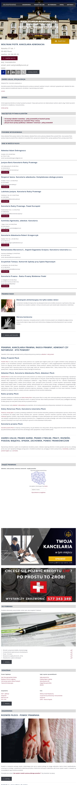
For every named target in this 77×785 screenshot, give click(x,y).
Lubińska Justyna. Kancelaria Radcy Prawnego (21, 191)
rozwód (65, 438)
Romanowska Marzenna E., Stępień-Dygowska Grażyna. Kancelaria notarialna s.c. (36, 250)
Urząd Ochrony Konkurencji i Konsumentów (51, 695)
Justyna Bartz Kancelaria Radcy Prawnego (19, 162)
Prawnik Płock (4, 361)
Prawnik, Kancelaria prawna (18, 347)
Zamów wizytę (10, 58)
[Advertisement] (38, 509)
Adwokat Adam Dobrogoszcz (13, 150)
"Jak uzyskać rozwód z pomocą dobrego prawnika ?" (27, 773)
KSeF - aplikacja (5, 693)
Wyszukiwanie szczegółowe (38, 492)
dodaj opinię (4, 108)
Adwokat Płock (5, 376)
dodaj (62, 4)
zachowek (36, 440)
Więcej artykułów (11, 335)
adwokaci (44, 354)
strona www (5, 172)
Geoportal (3, 695)
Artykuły (70, 4)
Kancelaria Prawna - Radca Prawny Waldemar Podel (23, 276)
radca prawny (21, 405)
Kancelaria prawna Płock (12, 424)
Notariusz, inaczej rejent (7, 412)
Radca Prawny (44, 347)
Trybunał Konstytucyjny (7, 683)
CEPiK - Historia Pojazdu (46, 699)
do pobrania (52, 4)
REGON (42, 685)
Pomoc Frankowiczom (56, 440)
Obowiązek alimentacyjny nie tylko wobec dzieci (37, 300)
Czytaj (7, 779)
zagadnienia (26, 4)
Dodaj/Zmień (32, 72)
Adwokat (58, 347)
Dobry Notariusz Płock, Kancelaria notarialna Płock (23, 409)
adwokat (15, 405)
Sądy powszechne (44, 677)
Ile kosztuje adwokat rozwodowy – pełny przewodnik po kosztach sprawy (27, 119)
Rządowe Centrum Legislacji (8, 679)
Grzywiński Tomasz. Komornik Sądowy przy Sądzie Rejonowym (28, 262)
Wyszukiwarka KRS (44, 681)
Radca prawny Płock (10, 394)
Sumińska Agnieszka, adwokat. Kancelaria (19, 221)
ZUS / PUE (3, 699)
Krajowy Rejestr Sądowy (46, 679)
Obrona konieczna (24, 317)
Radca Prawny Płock (27, 397)
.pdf (71, 650)
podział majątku (10, 440)
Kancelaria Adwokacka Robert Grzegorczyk (19, 235)
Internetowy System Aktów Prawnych (10, 681)
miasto (46, 486)
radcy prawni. (50, 354)
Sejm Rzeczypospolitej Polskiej (9, 677)
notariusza (4, 416)
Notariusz (7, 350)
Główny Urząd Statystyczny (47, 693)
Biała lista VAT (4, 697)
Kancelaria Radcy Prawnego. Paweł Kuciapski (20, 206)
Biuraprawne (9, 4)
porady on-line (39, 4)
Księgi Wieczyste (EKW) (45, 683)
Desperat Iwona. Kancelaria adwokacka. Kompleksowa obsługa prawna (32, 177)
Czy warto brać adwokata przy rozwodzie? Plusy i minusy (22, 121)
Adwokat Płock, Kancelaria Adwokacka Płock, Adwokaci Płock (27, 373)
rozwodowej (65, 449)
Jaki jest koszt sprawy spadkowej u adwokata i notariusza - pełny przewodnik (29, 123)
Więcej (7, 662)
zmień (3, 91)
